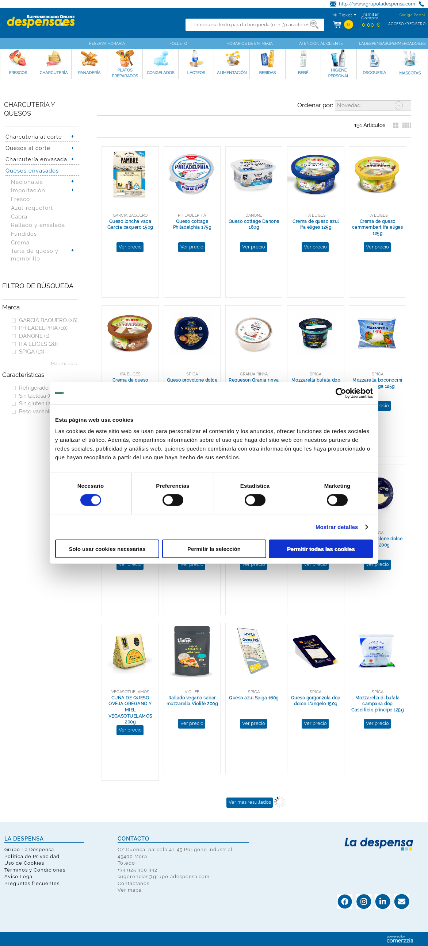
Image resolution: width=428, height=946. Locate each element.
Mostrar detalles (337, 527)
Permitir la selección (214, 549)
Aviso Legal (19, 876)
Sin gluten (36, 403)
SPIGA (31, 351)
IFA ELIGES (38, 343)
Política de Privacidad (32, 856)
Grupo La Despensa (29, 849)
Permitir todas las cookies (321, 549)
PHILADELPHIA (43, 327)
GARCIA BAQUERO (48, 320)
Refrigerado (39, 387)
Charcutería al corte (33, 137)
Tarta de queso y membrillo (34, 255)
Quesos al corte (27, 148)
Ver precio (130, 247)
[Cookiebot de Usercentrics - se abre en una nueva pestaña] (341, 392)
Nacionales (27, 182)
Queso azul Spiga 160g (254, 697)
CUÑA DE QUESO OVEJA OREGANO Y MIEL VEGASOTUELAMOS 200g (130, 710)
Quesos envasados (32, 170)
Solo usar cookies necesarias (107, 549)
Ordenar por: (315, 105)
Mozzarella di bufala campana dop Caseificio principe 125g (377, 704)
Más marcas (64, 363)
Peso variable (39, 411)
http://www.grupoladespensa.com (377, 4)
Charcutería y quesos (29, 109)
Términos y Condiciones (34, 870)
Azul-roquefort (32, 208)
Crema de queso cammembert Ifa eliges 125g (377, 227)
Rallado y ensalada (38, 225)
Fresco (20, 199)
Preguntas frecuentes (32, 883)
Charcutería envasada (36, 159)
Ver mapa (130, 890)
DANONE (34, 335)
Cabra (19, 216)
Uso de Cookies (24, 863)
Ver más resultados (250, 802)
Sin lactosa (36, 395)
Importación (28, 190)
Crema (20, 242)
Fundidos (24, 234)
